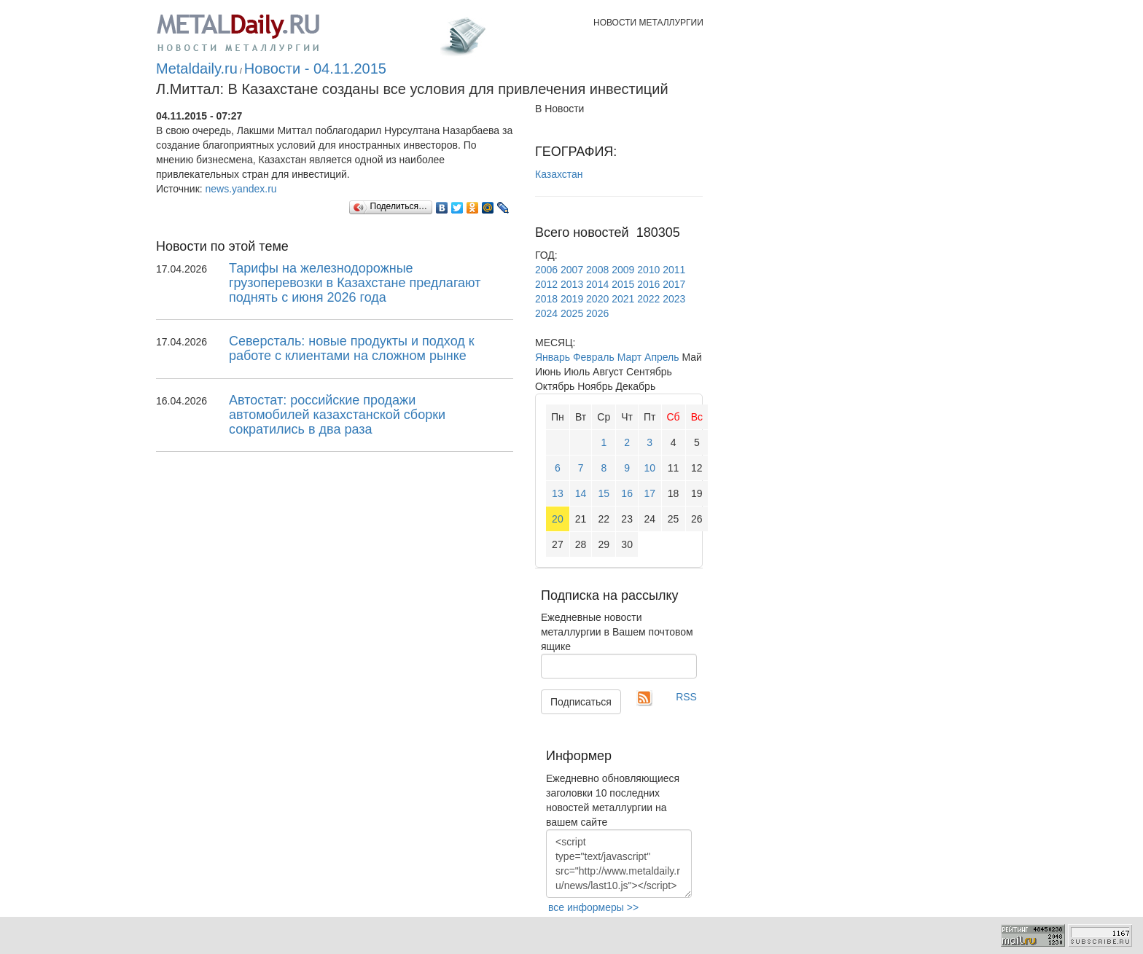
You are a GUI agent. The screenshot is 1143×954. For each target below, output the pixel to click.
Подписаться (581, 702)
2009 (623, 269)
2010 (648, 269)
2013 (572, 284)
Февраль (594, 357)
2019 (572, 299)
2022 (648, 299)
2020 (597, 299)
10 (649, 468)
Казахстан (559, 174)
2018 (546, 299)
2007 (572, 269)
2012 (546, 284)
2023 (674, 299)
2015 (623, 284)
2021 (623, 299)
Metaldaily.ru (197, 68)
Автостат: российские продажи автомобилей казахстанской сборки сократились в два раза (337, 415)
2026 (597, 313)
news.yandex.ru (241, 189)
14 (581, 493)
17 (649, 493)
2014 (597, 284)
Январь (552, 357)
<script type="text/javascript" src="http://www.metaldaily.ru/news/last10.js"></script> (619, 863)
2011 (674, 269)
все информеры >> (593, 907)
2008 (597, 269)
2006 (546, 269)
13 (557, 493)
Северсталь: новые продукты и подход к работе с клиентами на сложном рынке (352, 348)
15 (604, 493)
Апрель (661, 357)
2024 (546, 313)
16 (627, 493)
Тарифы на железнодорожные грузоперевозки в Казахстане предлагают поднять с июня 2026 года (354, 283)
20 (557, 519)
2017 (674, 284)
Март (629, 357)
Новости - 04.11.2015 (315, 68)
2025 (572, 313)
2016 (648, 284)
